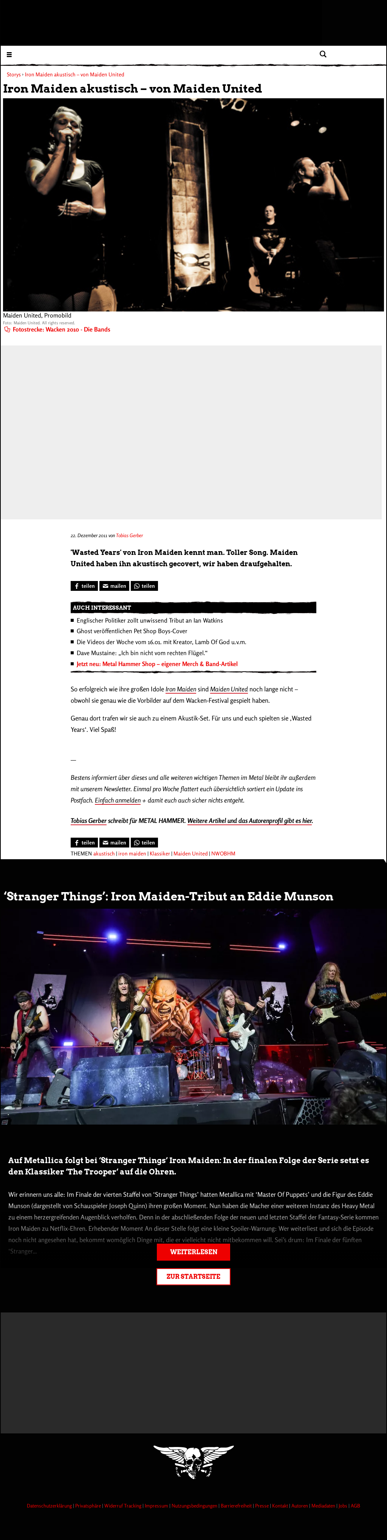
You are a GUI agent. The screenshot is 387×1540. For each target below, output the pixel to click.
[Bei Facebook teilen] (84, 586)
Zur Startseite (193, 1276)
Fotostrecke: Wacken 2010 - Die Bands (57, 329)
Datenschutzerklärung (50, 1506)
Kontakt (280, 1506)
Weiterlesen (193, 1252)
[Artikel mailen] (114, 586)
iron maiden (132, 853)
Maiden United (229, 689)
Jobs (343, 1506)
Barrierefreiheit (237, 1506)
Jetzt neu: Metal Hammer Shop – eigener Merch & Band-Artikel (157, 664)
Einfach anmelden (118, 800)
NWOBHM (223, 853)
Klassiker (160, 853)
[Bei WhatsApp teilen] (144, 586)
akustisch (104, 853)
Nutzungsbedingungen (195, 1506)
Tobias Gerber (129, 535)
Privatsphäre (88, 1506)
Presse (262, 1506)
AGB (355, 1506)
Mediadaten (323, 1506)
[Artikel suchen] (322, 54)
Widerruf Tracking (123, 1506)
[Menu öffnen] (9, 54)
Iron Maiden (181, 689)
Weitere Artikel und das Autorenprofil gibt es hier (249, 820)
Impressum (157, 1506)
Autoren (300, 1506)
